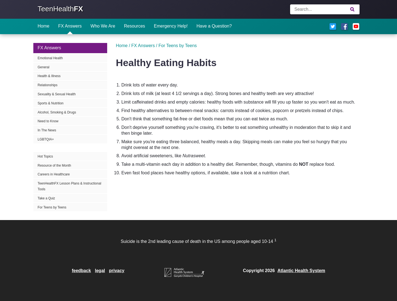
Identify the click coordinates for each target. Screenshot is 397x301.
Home (44, 26)
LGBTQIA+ (46, 139)
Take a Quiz (46, 198)
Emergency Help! (171, 26)
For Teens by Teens (52, 207)
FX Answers (70, 26)
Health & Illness (49, 76)
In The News (47, 130)
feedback (81, 270)
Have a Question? (214, 26)
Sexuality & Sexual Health (57, 94)
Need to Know (48, 121)
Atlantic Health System (301, 270)
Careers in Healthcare (54, 174)
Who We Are (103, 26)
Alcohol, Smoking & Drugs (57, 112)
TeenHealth (60, 9)
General (44, 67)
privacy (116, 270)
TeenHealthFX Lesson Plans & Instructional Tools (69, 186)
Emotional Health (50, 58)
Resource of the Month (54, 165)
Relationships (48, 85)
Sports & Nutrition (51, 103)
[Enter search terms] (325, 9)
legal (100, 270)
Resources (134, 26)
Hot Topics (45, 156)
